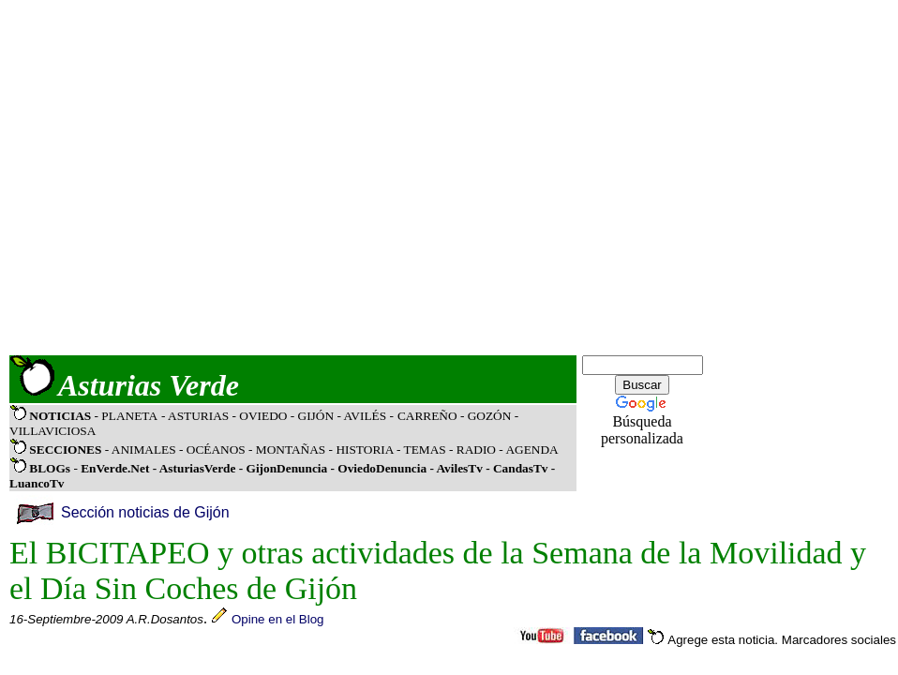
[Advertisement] (176, 177)
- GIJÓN (312, 416)
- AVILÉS (363, 416)
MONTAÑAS (290, 449)
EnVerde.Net (115, 468)
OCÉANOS (214, 449)
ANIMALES (144, 449)
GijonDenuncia (289, 468)
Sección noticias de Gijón (145, 512)
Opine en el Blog (278, 619)
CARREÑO (427, 416)
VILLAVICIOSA (52, 431)
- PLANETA (126, 416)
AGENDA (531, 449)
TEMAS (425, 449)
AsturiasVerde (199, 468)
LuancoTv (37, 483)
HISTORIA (364, 449)
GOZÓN (490, 416)
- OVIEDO (261, 416)
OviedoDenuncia (382, 468)
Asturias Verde (148, 385)
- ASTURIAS (196, 416)
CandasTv (520, 468)
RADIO (476, 449)
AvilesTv (459, 468)
